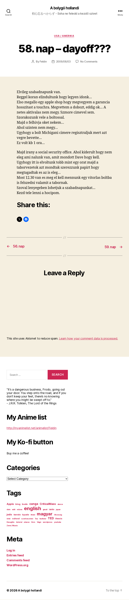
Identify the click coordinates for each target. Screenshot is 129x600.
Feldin (42, 62)
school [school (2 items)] (16, 518)
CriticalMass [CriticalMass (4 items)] (48, 504)
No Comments (89, 62)
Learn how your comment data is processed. (88, 339)
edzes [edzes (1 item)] (19, 510)
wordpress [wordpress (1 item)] (48, 522)
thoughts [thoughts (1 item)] (10, 522)
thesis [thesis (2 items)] (58, 518)
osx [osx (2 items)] (9, 518)
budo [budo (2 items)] (25, 504)
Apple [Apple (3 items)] (10, 504)
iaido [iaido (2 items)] (51, 509)
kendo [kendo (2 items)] (17, 515)
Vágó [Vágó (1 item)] (39, 522)
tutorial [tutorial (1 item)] (19, 522)
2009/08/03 (63, 62)
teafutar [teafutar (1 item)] (43, 519)
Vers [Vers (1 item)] (33, 522)
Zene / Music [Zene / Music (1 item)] (12, 526)
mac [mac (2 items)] (33, 515)
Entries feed (15, 555)
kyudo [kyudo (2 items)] (25, 515)
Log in (11, 550)
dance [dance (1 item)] (60, 505)
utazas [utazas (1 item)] (26, 522)
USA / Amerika (64, 36)
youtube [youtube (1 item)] (57, 522)
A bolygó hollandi (64, 8)
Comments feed (18, 560)
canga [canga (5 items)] (33, 504)
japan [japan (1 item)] (58, 510)
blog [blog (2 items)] (17, 504)
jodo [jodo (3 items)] (9, 514)
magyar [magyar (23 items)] (44, 514)
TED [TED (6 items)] (51, 518)
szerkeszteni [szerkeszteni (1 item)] (27, 519)
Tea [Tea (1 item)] (36, 519)
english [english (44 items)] (32, 509)
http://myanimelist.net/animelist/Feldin (31, 428)
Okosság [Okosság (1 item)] (58, 515)
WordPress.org (17, 565)
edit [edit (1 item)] (13, 510)
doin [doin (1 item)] (8, 510)
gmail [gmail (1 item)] (45, 510)
